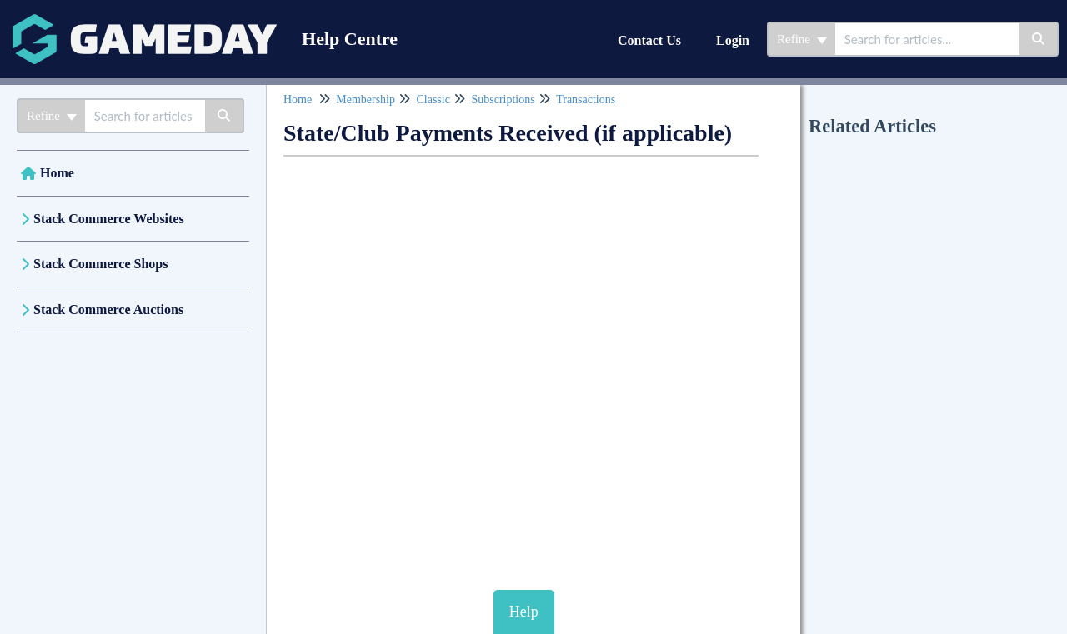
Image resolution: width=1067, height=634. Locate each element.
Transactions (585, 99)
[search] (927, 39)
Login (732, 40)
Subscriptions (502, 99)
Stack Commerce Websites (108, 219)
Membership (365, 99)
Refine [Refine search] (802, 39)
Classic (432, 99)
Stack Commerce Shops (100, 264)
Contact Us (649, 40)
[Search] (1039, 39)
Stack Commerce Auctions (108, 309)
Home (57, 173)
